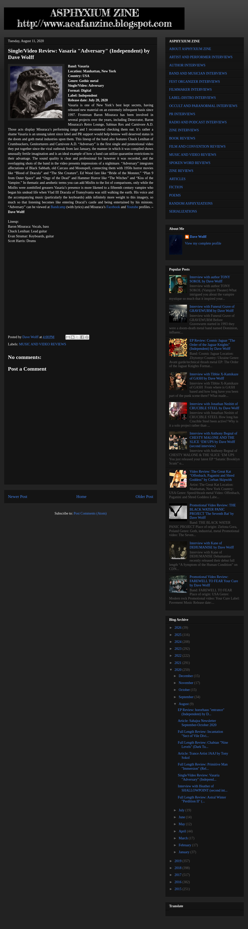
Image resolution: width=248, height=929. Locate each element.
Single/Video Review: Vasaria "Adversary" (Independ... (198, 777)
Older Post (144, 496)
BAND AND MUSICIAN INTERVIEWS (198, 73)
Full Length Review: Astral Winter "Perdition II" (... (202, 799)
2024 (179, 642)
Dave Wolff (198, 237)
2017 (179, 875)
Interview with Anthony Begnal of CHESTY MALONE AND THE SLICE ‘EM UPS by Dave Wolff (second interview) (213, 440)
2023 (179, 649)
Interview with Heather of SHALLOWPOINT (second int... (202, 788)
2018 (179, 868)
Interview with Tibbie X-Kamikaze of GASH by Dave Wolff (214, 376)
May (182, 824)
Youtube (132, 207)
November (186, 683)
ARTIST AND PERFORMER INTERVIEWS (201, 57)
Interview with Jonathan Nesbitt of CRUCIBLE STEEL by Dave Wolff (214, 406)
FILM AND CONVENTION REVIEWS (197, 146)
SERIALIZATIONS (183, 211)
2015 (179, 889)
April (183, 831)
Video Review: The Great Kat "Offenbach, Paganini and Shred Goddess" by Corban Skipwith (212, 476)
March (183, 838)
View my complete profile (203, 243)
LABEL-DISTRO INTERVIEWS (192, 98)
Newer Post (17, 496)
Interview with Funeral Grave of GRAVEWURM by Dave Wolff (212, 309)
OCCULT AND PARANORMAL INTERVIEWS (203, 106)
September (186, 697)
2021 (179, 663)
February (185, 845)
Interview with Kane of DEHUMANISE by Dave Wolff (212, 545)
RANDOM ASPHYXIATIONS (191, 203)
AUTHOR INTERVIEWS (187, 65)
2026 (179, 627)
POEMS (175, 195)
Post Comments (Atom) (90, 513)
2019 (179, 861)
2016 (179, 882)
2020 (179, 670)
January (184, 852)
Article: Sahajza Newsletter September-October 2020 (197, 723)
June (182, 817)
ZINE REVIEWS (181, 171)
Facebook (113, 207)
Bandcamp (58, 207)
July (182, 810)
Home (81, 496)
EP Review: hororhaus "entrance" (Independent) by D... (201, 712)
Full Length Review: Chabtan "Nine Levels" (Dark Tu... (203, 745)
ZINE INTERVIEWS (184, 130)
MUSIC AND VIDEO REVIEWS (42, 344)
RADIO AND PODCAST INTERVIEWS (198, 122)
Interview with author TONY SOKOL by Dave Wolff (210, 279)
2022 (179, 655)
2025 (179, 635)
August (184, 704)
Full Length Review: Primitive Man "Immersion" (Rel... (203, 766)
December (186, 676)
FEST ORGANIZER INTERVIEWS (194, 81)
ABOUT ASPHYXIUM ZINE (190, 49)
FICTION (176, 187)
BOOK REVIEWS (182, 138)
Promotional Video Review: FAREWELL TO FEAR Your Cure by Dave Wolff (214, 581)
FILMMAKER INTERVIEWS (190, 89)
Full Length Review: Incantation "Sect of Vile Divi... (200, 734)
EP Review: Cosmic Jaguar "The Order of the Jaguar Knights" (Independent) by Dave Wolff (212, 345)
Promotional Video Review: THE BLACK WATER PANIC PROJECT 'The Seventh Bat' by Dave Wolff (213, 511)
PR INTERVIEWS (182, 114)
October (185, 690)
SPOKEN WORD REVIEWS (189, 163)
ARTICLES (177, 179)
